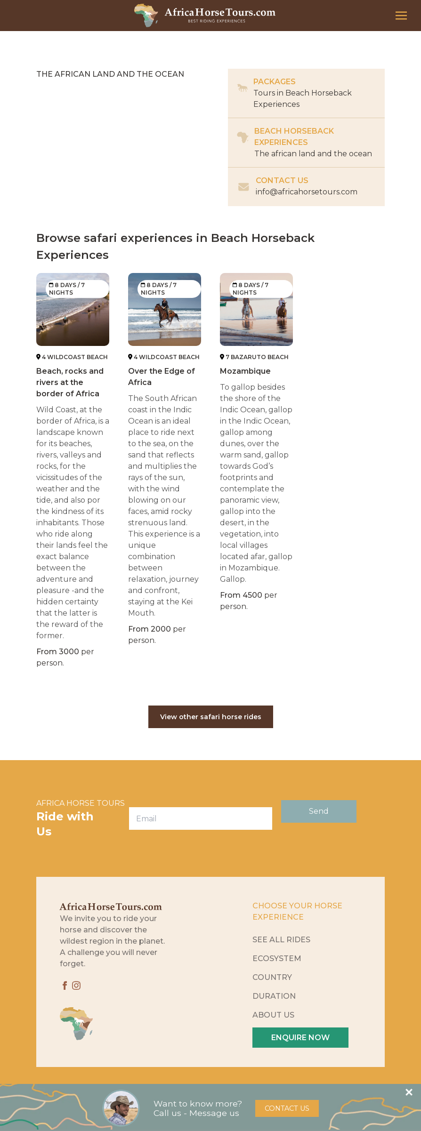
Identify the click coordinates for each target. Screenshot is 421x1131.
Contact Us (287, 1108)
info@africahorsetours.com (306, 191)
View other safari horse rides (210, 717)
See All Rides (281, 939)
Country (272, 977)
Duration (274, 996)
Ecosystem (276, 958)
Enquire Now (300, 1037)
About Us (273, 1015)
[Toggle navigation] (401, 15)
